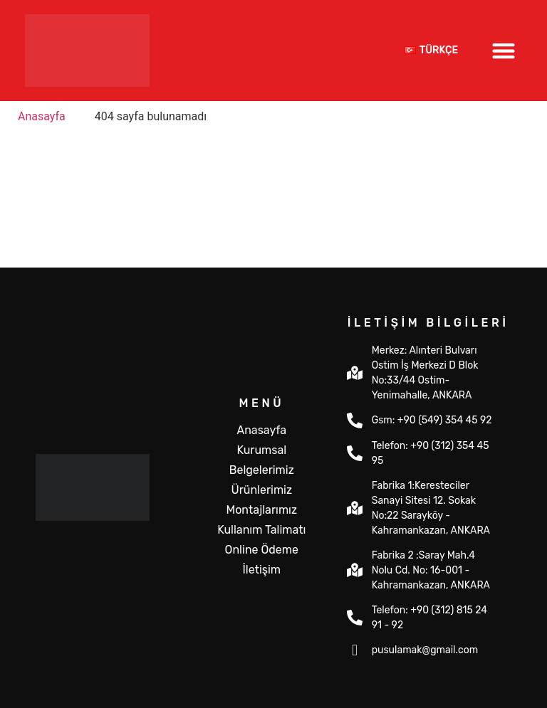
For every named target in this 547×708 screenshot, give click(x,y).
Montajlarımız (261, 510)
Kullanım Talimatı (261, 530)
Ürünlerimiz (261, 490)
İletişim (262, 569)
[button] (504, 50)
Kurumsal (261, 450)
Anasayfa (261, 430)
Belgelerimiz (261, 470)
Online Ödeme (261, 549)
